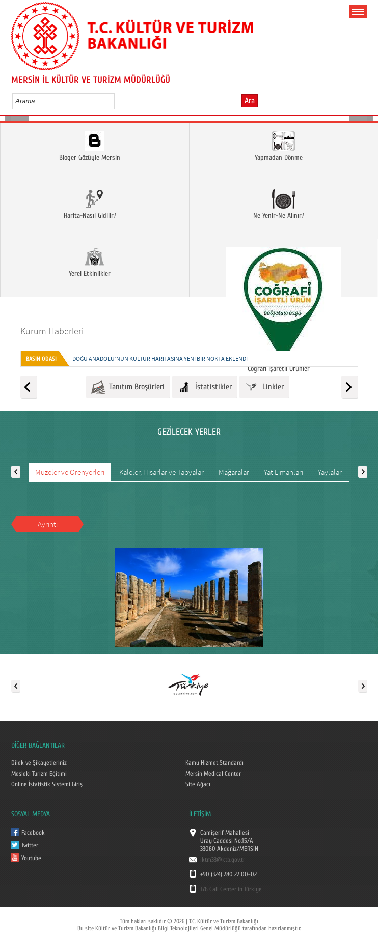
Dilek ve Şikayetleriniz (39, 762)
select (117, 100)
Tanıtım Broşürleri (128, 387)
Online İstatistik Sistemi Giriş (47, 784)
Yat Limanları (283, 472)
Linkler (264, 387)
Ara (250, 100)
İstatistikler (204, 387)
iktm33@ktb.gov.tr (222, 859)
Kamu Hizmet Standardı (214, 762)
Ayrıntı (48, 524)
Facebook (33, 832)
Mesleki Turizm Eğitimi (39, 773)
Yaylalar (330, 472)
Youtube (31, 858)
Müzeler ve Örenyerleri (69, 472)
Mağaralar (234, 472)
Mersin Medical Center (213, 773)
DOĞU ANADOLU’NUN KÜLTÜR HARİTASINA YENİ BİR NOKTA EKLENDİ (160, 358)
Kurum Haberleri (52, 331)
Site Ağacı (197, 784)
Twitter (29, 845)
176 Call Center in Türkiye (231, 889)
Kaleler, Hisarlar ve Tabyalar (161, 472)
